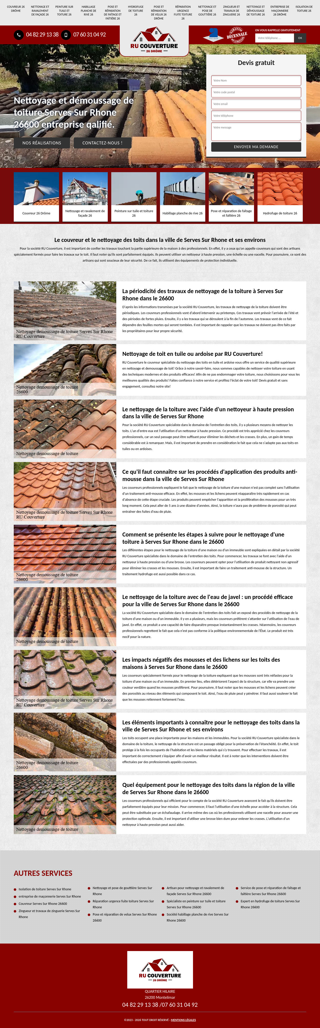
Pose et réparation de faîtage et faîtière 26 (113, 12)
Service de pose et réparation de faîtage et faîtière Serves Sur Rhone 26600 (271, 891)
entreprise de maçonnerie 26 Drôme (279, 10)
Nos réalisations (41, 143)
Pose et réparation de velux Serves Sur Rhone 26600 (125, 917)
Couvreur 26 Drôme (15, 8)
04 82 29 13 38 (36, 34)
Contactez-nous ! (102, 143)
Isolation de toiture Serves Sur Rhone (45, 889)
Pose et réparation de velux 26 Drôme (158, 12)
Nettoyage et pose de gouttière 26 (207, 10)
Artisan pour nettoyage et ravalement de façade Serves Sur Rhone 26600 (195, 891)
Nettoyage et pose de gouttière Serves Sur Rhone (122, 891)
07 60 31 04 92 (83, 34)
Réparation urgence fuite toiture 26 (183, 12)
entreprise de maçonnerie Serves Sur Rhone (50, 896)
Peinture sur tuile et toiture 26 (64, 10)
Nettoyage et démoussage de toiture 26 (255, 10)
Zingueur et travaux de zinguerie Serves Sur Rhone (49, 914)
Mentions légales (183, 1020)
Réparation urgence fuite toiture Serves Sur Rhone (123, 904)
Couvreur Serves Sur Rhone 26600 (43, 904)
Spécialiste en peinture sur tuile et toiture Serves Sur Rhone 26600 (196, 904)
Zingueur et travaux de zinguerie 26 (231, 10)
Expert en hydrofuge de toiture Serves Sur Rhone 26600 (270, 904)
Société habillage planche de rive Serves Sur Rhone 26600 (198, 917)
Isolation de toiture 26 (304, 8)
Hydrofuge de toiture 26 (136, 10)
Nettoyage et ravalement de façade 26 (40, 10)
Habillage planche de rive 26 (88, 10)
